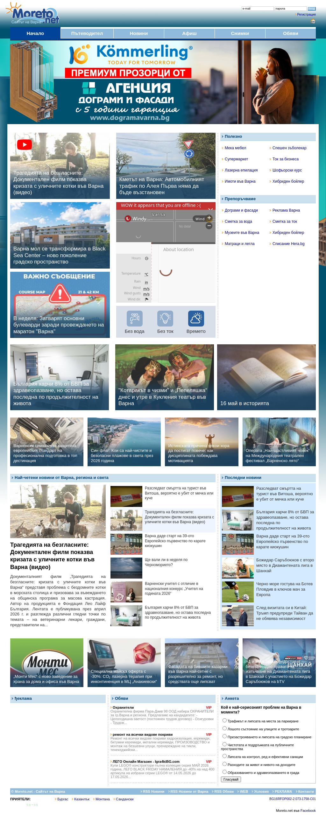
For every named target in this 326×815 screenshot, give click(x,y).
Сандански (123, 799)
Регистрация (306, 14)
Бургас (61, 799)
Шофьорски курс (286, 170)
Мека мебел (234, 148)
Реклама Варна (285, 210)
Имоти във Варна (239, 181)
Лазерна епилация (240, 170)
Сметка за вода (237, 221)
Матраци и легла (238, 244)
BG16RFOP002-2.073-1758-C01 (292, 799)
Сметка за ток (283, 221)
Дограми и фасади (240, 210)
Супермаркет (235, 159)
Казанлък (80, 799)
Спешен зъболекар (288, 148)
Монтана (101, 799)
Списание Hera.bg (287, 244)
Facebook (308, 810)
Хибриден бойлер (287, 181)
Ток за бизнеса (284, 159)
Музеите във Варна (240, 232)
